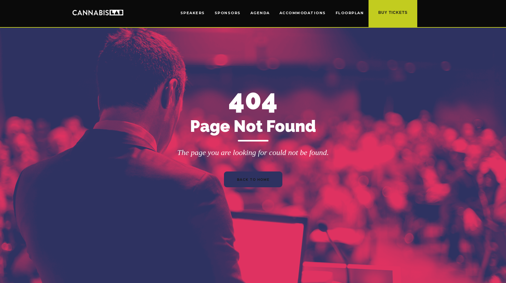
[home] (97, 12)
